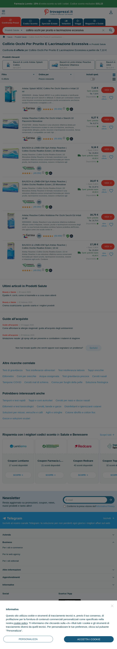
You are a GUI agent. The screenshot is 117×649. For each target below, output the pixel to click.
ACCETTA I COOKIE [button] (88, 639)
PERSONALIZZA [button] (28, 639)
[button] (112, 605)
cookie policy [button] (21, 623)
